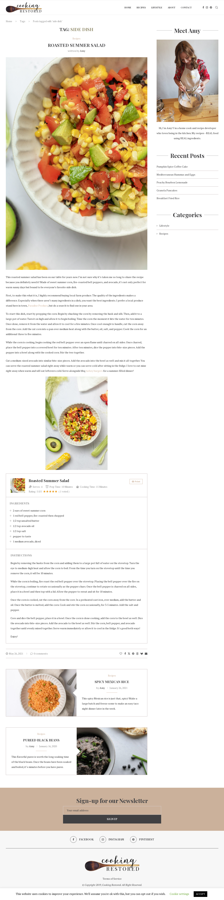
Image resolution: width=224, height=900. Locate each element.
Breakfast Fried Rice (168, 198)
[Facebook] (203, 7)
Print (136, 481)
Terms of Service (112, 878)
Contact (186, 7)
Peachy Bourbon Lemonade (172, 182)
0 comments (39, 653)
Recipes (141, 7)
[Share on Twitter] (129, 653)
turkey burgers (94, 371)
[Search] (216, 7)
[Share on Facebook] (125, 653)
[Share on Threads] (137, 653)
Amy (82, 51)
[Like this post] (121, 653)
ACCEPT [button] (200, 894)
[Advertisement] (187, 271)
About (171, 7)
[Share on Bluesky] (141, 653)
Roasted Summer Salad (76, 45)
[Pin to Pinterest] (133, 653)
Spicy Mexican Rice (112, 682)
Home (127, 7)
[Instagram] (207, 7)
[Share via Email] (146, 653)
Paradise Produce (38, 305)
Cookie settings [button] (179, 894)
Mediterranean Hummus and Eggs (176, 174)
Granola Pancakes (167, 190)
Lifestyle (156, 7)
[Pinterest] (211, 7)
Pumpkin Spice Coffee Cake (172, 166)
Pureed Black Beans (41, 740)
